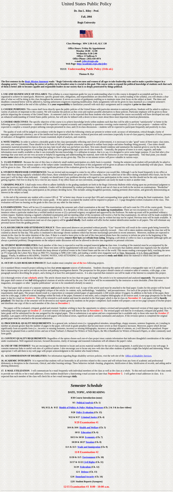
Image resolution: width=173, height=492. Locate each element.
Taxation (90, 442)
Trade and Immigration (88, 447)
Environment (88, 457)
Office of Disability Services (138, 356)
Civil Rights (89, 462)
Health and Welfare (89, 427)
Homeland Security (84, 476)
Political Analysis (85, 402)
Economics (90, 437)
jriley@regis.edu (90, 61)
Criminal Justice (89, 417)
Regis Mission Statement (36, 81)
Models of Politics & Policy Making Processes (81, 407)
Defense (85, 472)
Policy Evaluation (85, 412)
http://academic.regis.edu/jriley (92, 64)
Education (86, 432)
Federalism (85, 467)
